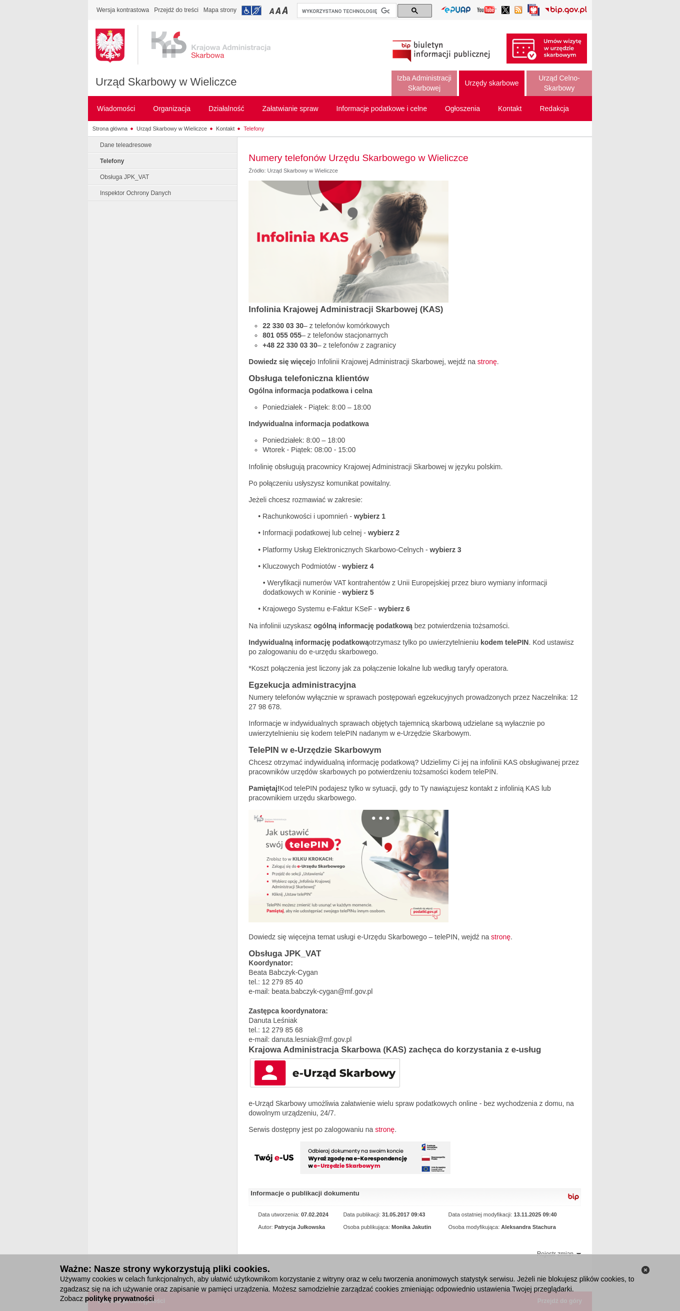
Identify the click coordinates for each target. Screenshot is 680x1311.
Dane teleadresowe (126, 145)
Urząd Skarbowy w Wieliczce (166, 82)
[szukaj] (346, 11)
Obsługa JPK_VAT (124, 177)
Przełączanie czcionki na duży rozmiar (286, 10)
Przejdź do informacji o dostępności (252, 11)
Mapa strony (220, 10)
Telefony (254, 129)
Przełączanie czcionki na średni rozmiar (279, 10)
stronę (487, 362)
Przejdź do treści (176, 10)
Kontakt (225, 129)
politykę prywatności (119, 1298)
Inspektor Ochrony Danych (135, 193)
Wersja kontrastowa (122, 10)
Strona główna (110, 129)
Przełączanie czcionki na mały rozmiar (272, 10)
